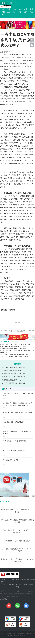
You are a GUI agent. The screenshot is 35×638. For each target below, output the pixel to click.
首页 (3, 9)
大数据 (4, 14)
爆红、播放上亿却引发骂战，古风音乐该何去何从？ (16, 344)
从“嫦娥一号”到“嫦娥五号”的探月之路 (14, 450)
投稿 (3, 3)
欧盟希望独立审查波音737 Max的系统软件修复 (15, 354)
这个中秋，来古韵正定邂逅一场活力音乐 (13, 383)
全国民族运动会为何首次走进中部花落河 (13, 373)
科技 (3, 12)
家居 (31, 9)
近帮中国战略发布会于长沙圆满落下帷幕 (14, 441)
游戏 (14, 12)
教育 (25, 9)
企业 (8, 12)
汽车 (14, 9)
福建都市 (12, 310)
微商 (31, 12)
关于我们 (4, 584)
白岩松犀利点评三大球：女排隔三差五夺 (13, 377)
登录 (11, 3)
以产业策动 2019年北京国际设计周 (12, 370)
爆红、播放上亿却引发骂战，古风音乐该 (13, 367)
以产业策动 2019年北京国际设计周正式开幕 (14, 346)
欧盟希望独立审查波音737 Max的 (11, 380)
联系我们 (11, 584)
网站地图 (27, 584)
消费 (25, 12)
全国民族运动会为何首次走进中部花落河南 (14, 348)
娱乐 (20, 9)
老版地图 (19, 584)
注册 (16, 3)
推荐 (4, 445)
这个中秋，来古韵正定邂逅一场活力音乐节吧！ (15, 356)
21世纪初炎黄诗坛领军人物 (10, 460)
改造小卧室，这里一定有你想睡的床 (13, 422)
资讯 (8, 9)
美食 (20, 12)
